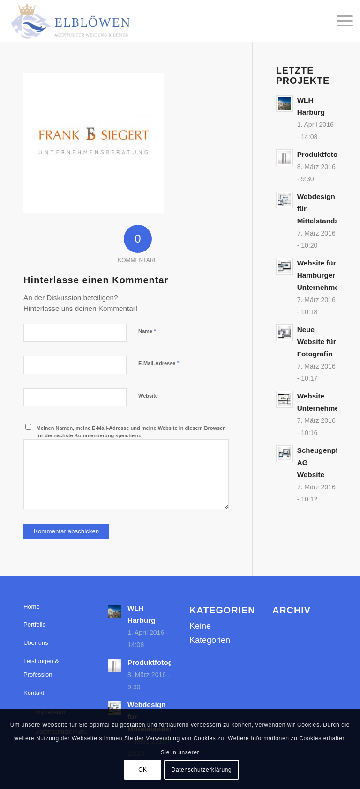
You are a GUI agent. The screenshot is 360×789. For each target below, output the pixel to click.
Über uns (35, 642)
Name (147, 330)
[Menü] (340, 21)
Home (31, 606)
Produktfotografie (327, 154)
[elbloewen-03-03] (69, 21)
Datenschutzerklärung (202, 770)
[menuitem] (340, 21)
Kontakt (33, 692)
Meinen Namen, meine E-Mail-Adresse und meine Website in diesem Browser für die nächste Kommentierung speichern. (131, 432)
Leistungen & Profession (41, 667)
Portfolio (34, 624)
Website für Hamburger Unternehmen (320, 275)
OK (142, 770)
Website (148, 395)
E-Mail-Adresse (159, 363)
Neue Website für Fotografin (316, 341)
